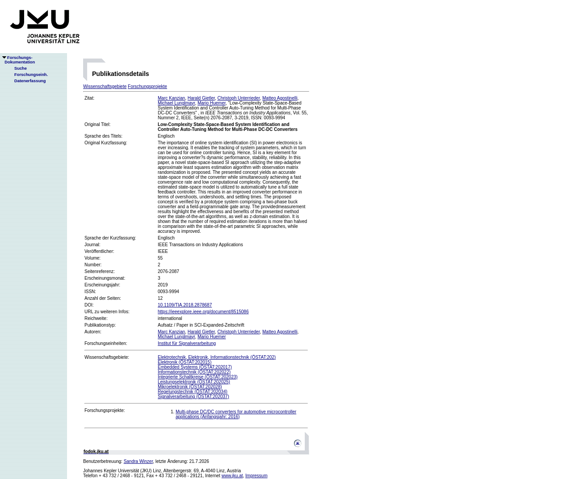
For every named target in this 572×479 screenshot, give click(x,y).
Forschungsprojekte (147, 86)
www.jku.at (232, 475)
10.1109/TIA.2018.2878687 (185, 305)
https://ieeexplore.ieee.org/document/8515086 (203, 311)
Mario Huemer (212, 103)
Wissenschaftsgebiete (104, 86)
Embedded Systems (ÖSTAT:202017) (195, 367)
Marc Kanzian (171, 98)
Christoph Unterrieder (238, 98)
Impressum (256, 475)
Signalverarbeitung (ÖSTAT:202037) (193, 396)
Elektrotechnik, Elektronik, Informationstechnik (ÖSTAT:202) (217, 357)
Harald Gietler (201, 98)
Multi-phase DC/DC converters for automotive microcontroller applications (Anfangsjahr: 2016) (236, 414)
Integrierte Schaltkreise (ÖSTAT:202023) (198, 376)
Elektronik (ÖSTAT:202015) (184, 362)
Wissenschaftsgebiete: (106, 357)
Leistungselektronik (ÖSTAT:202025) (194, 381)
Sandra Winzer (138, 461)
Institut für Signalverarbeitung (187, 343)
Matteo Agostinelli (279, 98)
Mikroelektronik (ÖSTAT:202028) (190, 386)
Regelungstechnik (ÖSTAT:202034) (192, 391)
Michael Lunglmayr (176, 103)
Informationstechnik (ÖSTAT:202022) (194, 372)
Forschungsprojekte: (104, 410)
